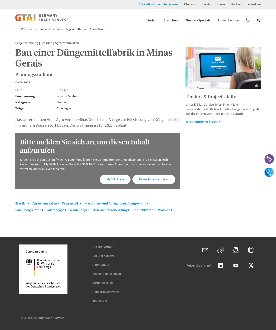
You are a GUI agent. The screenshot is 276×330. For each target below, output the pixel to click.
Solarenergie (55, 210)
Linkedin (220, 265)
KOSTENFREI (89, 164)
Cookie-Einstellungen (106, 274)
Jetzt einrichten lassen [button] (202, 122)
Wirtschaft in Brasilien (34, 29)
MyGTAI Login (115, 179)
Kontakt (236, 4)
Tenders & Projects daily (211, 96)
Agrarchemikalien (44, 203)
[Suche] (259, 21)
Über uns (189, 4)
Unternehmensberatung (110, 210)
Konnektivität (143, 210)
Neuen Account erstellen (153, 179)
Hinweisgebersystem (106, 292)
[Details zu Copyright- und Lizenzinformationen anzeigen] (256, 85)
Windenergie (78, 210)
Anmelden (254, 4)
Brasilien (21, 203)
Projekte (164, 210)
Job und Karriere (103, 256)
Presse (221, 4)
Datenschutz (100, 265)
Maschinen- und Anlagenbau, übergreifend (115, 203)
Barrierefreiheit (102, 283)
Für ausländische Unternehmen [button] (158, 4)
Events (206, 4)
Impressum (99, 301)
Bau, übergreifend (28, 210)
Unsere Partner (102, 247)
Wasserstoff (71, 203)
